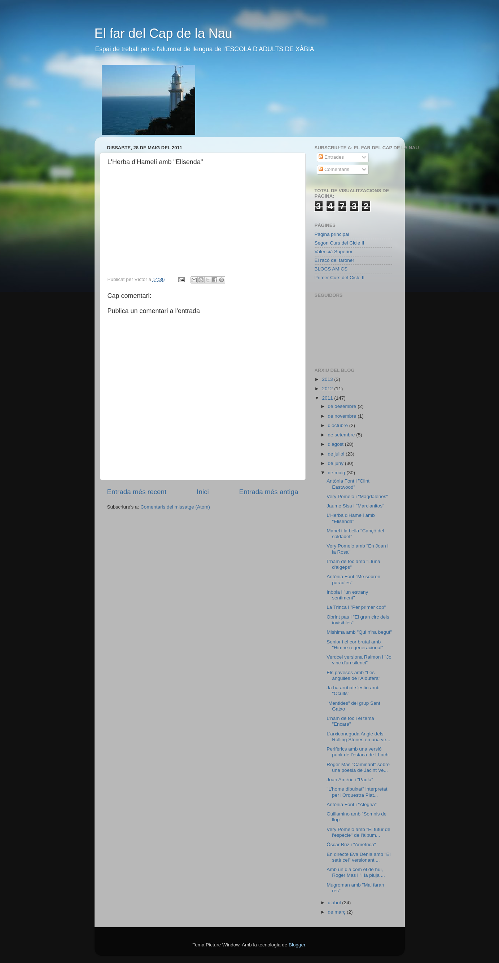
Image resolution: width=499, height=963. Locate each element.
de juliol (337, 454)
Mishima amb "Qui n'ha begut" (359, 632)
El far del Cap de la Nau (163, 33)
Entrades (331, 157)
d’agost (336, 444)
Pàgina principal (332, 234)
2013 (328, 379)
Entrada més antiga (268, 492)
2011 (328, 398)
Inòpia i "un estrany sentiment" (347, 595)
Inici (203, 492)
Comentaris (334, 169)
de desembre (343, 406)
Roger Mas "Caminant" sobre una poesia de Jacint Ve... (358, 767)
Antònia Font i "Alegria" (352, 804)
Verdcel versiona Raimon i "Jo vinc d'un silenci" (359, 659)
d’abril (335, 902)
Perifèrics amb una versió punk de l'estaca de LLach (357, 751)
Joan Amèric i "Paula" (350, 779)
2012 (328, 388)
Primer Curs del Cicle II (340, 277)
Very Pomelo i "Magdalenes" (357, 496)
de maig (337, 472)
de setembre (342, 434)
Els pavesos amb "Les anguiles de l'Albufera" (353, 675)
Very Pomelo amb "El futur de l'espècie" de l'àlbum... (358, 832)
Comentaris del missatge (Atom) (175, 507)
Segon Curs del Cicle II (339, 243)
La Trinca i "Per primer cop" (356, 607)
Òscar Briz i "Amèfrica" (351, 844)
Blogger (297, 944)
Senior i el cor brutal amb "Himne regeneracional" (355, 644)
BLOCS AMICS (331, 269)
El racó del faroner (334, 260)
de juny (336, 463)
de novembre (343, 416)
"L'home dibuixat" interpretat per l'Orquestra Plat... (357, 791)
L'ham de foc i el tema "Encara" (350, 721)
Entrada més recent (137, 492)
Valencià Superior (334, 251)
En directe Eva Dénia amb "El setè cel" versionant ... (358, 857)
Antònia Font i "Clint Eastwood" (348, 483)
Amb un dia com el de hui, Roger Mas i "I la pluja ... (356, 872)
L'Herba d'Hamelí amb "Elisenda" (351, 518)
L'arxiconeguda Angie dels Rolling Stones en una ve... (358, 736)
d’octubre (338, 425)
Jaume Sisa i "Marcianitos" (355, 506)
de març (337, 912)
